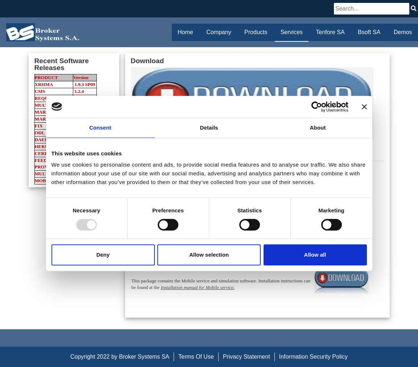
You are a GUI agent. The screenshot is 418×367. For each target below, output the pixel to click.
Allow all (315, 255)
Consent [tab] (100, 128)
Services (292, 32)
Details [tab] (209, 128)
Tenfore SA (330, 32)
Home (185, 32)
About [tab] (318, 128)
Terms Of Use (196, 357)
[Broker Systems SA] (42, 32)
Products (255, 32)
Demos (403, 32)
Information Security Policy (313, 357)
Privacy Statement (246, 357)
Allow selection (209, 255)
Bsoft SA (369, 32)
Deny (103, 255)
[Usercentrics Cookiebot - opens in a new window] (316, 106)
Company (218, 32)
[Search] (371, 8)
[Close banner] (364, 106)
